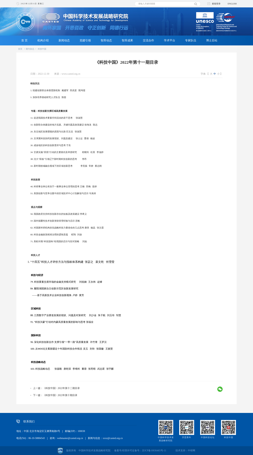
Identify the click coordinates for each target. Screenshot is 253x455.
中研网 (191, 450)
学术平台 (169, 40)
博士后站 (211, 40)
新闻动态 (64, 40)
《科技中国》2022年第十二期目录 (61, 388)
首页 (20, 49)
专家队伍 (190, 40)
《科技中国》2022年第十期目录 (60, 395)
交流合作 (148, 40)
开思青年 (186, 437)
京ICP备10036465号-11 (154, 450)
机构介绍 (43, 40)
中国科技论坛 (208, 437)
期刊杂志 (30, 49)
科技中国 (42, 49)
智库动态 (106, 40)
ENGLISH (232, 3)
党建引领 (85, 40)
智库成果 (127, 40)
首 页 (24, 40)
